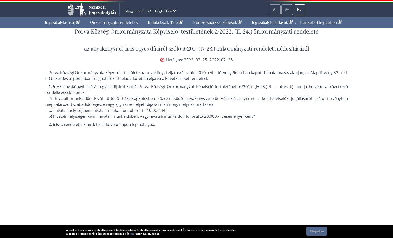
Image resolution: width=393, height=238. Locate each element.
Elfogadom (317, 231)
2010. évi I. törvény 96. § (219, 72)
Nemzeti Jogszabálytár (103, 9)
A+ (287, 9)
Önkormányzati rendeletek (114, 22)
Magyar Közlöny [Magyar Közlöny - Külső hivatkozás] (138, 11)
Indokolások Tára (165, 22)
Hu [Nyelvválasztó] (299, 9)
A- (274, 9)
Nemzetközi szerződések (217, 22)
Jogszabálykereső (62, 22)
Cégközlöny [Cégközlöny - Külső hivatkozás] (165, 11)
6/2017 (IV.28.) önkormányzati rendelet (228, 48)
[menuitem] (62, 22)
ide (132, 233)
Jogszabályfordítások (272, 22)
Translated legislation (320, 22)
